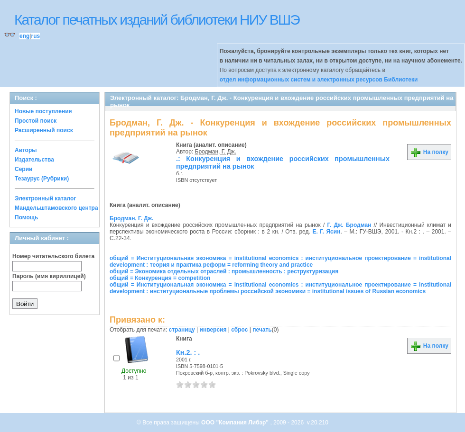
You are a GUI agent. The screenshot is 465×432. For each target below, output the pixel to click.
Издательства (34, 159)
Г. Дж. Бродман (349, 225)
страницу (182, 329)
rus (35, 36)
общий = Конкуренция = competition (160, 278)
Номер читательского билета (53, 256)
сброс (239, 329)
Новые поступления (43, 111)
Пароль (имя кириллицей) (49, 276)
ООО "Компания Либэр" (235, 422)
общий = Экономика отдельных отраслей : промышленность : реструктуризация (224, 271)
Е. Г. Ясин (326, 231)
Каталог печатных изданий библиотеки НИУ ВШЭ (156, 19)
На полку (429, 152)
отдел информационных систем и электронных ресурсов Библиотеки (319, 79)
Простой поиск (35, 120)
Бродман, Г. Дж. (215, 151)
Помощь (26, 217)
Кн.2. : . (188, 352)
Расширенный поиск (44, 130)
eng (24, 36)
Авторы (26, 150)
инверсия (213, 329)
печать (262, 329)
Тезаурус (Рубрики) (42, 178)
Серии (23, 169)
